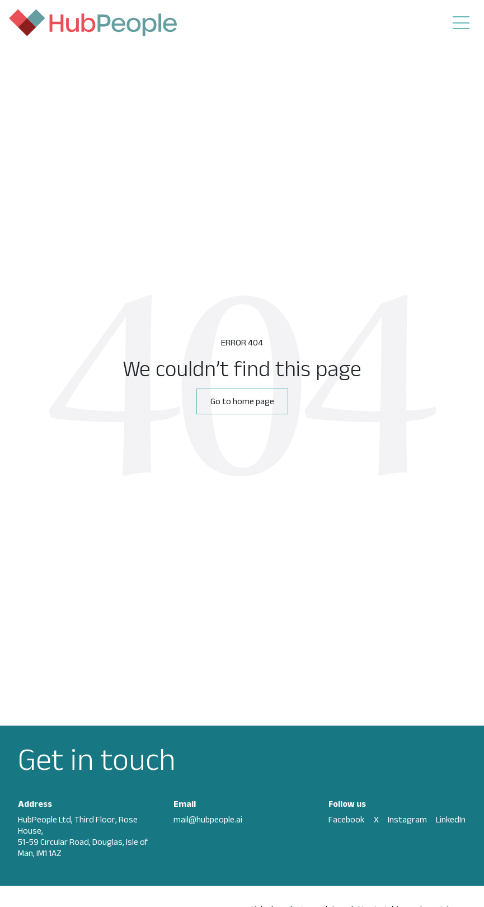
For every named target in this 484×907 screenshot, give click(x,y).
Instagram (407, 819)
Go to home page (242, 401)
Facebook (346, 819)
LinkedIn (451, 819)
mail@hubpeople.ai (207, 819)
